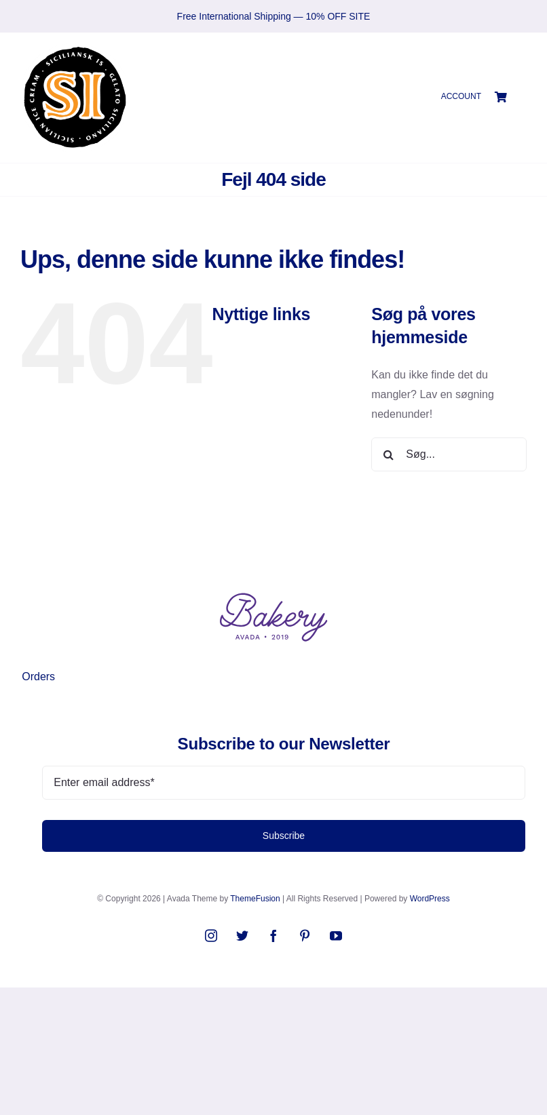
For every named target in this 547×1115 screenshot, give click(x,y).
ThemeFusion (255, 898)
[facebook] (273, 935)
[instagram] (211, 935)
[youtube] (336, 935)
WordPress (430, 898)
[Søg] (388, 454)
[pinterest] (305, 935)
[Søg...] (449, 454)
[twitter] (242, 935)
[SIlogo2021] (74, 48)
